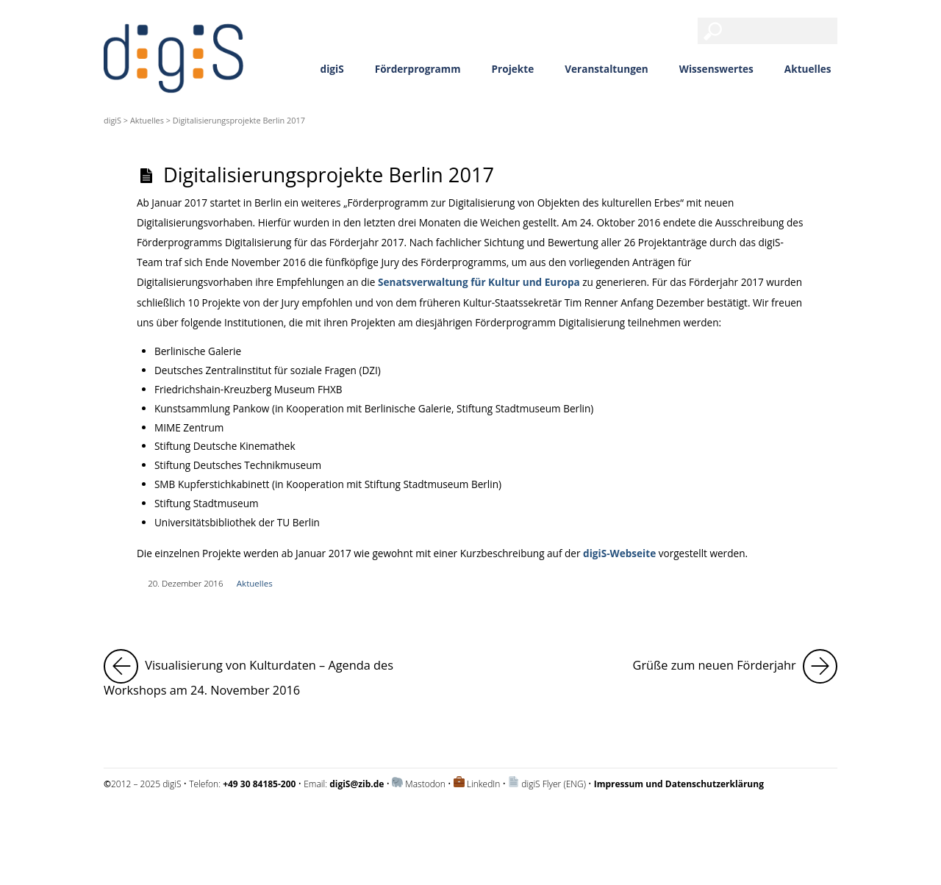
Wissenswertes (716, 69)
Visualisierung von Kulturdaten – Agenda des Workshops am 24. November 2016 (280, 673)
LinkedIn (484, 784)
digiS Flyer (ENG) (553, 784)
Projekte (513, 69)
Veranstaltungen (606, 69)
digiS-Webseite (619, 553)
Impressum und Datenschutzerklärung (180, 823)
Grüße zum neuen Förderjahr (735, 666)
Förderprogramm (418, 69)
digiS (332, 69)
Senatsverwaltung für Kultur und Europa (479, 282)
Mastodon (425, 784)
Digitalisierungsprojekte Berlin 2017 (328, 174)
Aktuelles (807, 69)
